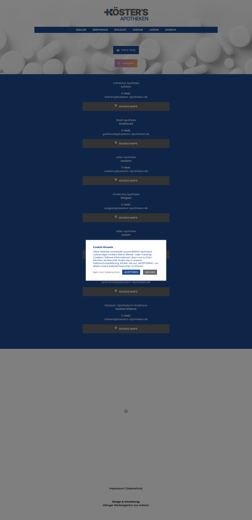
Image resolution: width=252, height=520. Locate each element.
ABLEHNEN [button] (150, 272)
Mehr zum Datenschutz (106, 272)
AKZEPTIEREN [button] (131, 272)
